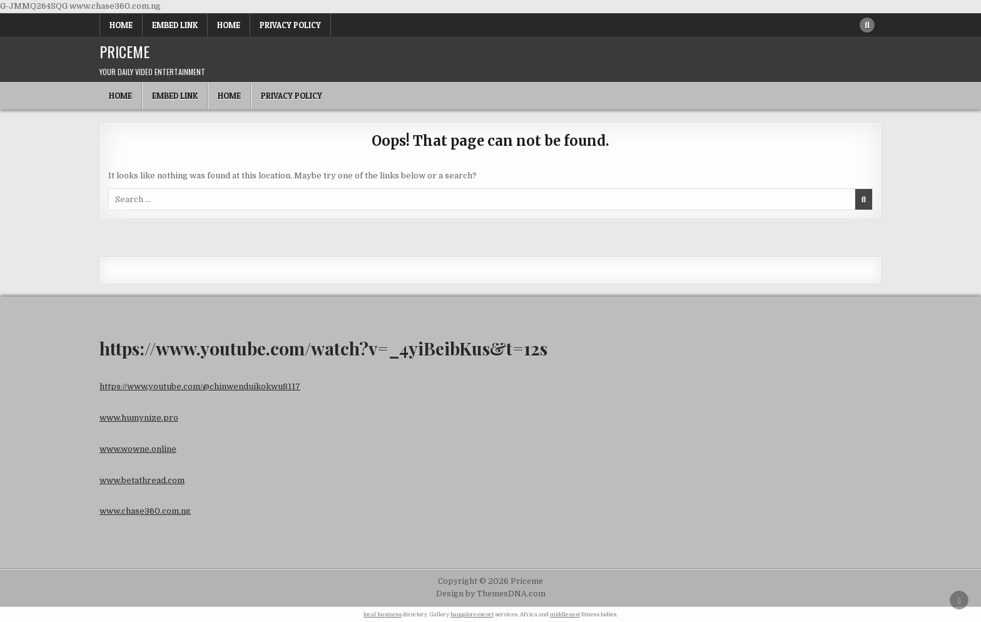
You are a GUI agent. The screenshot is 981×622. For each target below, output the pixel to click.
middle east (565, 614)
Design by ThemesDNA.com (491, 593)
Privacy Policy (290, 25)
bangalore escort (472, 614)
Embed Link (175, 25)
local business (382, 614)
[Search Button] (867, 25)
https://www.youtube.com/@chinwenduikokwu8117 (199, 386)
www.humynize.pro (138, 417)
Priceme (124, 51)
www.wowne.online (137, 449)
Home (121, 25)
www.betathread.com (142, 480)
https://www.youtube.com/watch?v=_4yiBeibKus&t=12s (323, 348)
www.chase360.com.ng (145, 511)
